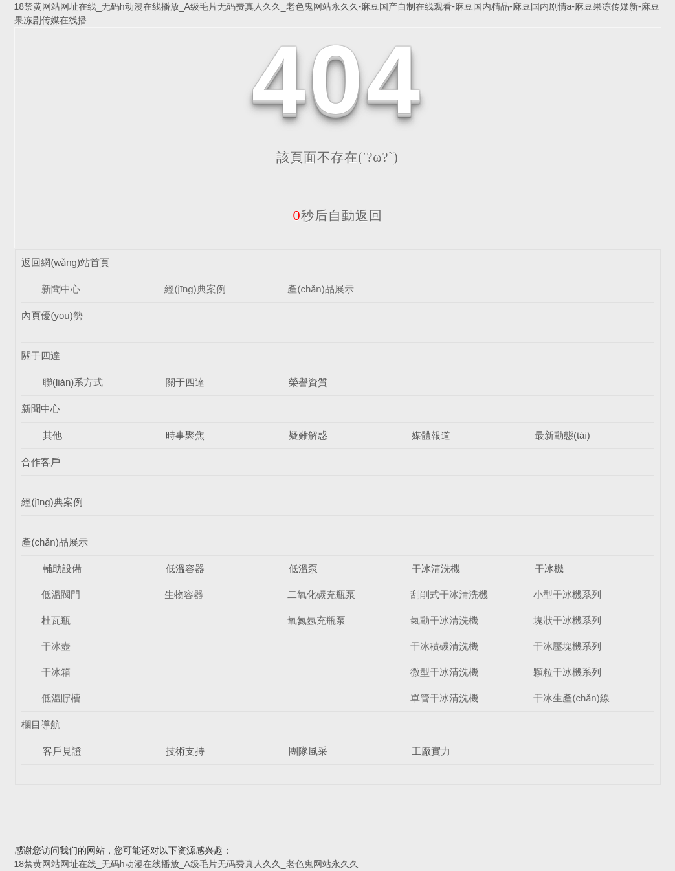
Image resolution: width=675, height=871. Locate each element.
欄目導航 (40, 724)
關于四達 (40, 355)
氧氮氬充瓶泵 (316, 620)
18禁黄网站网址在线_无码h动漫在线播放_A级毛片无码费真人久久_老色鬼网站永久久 (186, 864)
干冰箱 (56, 672)
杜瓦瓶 (56, 620)
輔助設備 (62, 568)
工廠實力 (431, 750)
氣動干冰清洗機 (444, 620)
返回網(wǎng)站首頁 (65, 262)
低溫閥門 (60, 594)
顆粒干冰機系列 (567, 672)
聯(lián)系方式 (73, 382)
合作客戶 (40, 461)
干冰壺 (56, 646)
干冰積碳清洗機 (444, 646)
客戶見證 (62, 750)
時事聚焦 (185, 435)
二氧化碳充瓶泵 (321, 594)
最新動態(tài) (562, 435)
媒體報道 (431, 435)
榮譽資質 (308, 382)
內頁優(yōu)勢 (51, 315)
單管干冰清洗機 (444, 697)
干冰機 (549, 568)
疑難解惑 (308, 435)
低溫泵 (303, 568)
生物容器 (183, 594)
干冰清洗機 (436, 568)
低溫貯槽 (60, 697)
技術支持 (185, 750)
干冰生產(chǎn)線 (571, 697)
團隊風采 (308, 750)
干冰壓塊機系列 (567, 646)
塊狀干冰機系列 (567, 620)
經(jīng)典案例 (194, 288)
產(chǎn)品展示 (320, 288)
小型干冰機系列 (567, 594)
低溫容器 (185, 568)
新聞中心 (60, 288)
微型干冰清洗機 (444, 672)
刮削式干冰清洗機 (449, 594)
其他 (52, 435)
